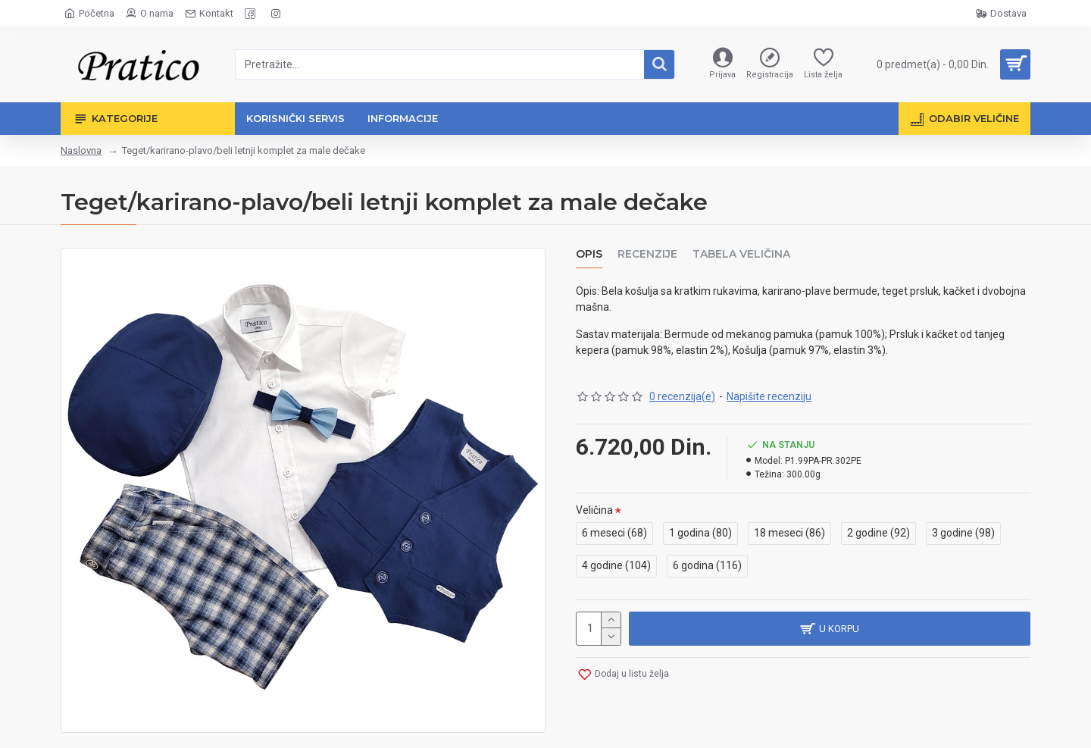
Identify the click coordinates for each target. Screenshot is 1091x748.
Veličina (594, 510)
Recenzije (647, 254)
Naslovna (81, 150)
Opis (589, 254)
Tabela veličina (741, 254)
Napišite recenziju (769, 396)
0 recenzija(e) (682, 396)
